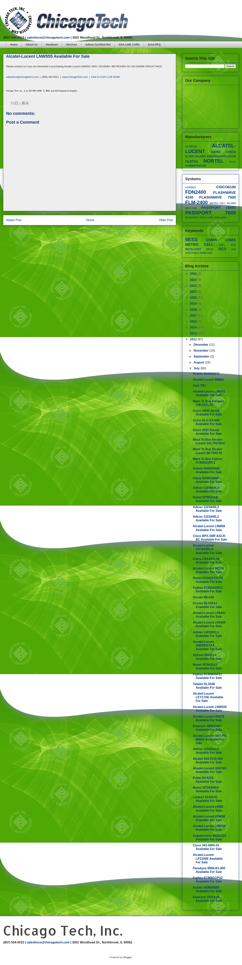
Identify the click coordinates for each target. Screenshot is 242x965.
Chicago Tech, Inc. (63, 930)
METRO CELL (218, 203)
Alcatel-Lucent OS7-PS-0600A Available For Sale (210, 739)
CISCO (231, 152)
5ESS (191, 239)
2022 (194, 285)
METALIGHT (193, 249)
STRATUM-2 (192, 252)
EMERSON (214, 156)
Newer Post (14, 220)
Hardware (52, 44)
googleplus (230, 8)
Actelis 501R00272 (206, 373)
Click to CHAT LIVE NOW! (105, 76)
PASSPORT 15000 (218, 208)
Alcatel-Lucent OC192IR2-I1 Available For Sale (207, 549)
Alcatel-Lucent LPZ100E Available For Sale (208, 858)
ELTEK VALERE (195, 156)
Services (71, 44)
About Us (32, 44)
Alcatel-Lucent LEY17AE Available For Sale (208, 697)
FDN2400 (195, 192)
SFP (233, 249)
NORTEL (213, 161)
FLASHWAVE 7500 (217, 197)
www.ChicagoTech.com (75, 76)
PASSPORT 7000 (210, 212)
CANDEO (190, 187)
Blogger (127, 957)
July (197, 368)
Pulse (232, 161)
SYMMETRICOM (195, 165)
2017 (194, 315)
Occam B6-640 (203, 597)
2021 (194, 291)
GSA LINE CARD (129, 44)
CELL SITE (227, 244)
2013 (194, 333)
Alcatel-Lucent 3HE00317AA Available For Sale (207, 645)
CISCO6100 (226, 187)
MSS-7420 (191, 208)
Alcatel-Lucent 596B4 (208, 379)
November (201, 350)
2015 (194, 321)
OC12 (209, 249)
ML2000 (231, 203)
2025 (194, 273)
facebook (216, 8)
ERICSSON (229, 156)
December (201, 344)
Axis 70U (199, 385)
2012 (194, 339)
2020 (194, 297)
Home (14, 44)
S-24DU (209, 217)
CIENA (216, 152)
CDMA (211, 240)
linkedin (237, 8)
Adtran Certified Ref (98, 44)
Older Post (166, 220)
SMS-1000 (220, 217)
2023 (194, 279)
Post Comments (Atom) (97, 230)
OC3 (222, 249)
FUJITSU (191, 161)
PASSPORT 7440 (194, 217)
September (202, 356)
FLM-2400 (196, 202)
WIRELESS (206, 252)
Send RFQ (154, 44)
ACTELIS (191, 146)
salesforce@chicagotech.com (48, 37)
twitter (223, 8)
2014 (194, 327)
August (199, 362)
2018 (194, 309)
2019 (194, 303)
